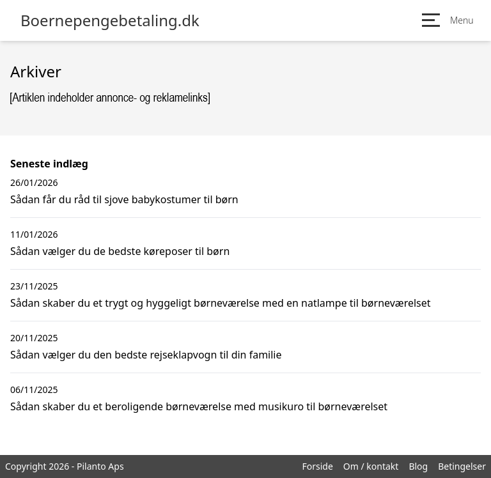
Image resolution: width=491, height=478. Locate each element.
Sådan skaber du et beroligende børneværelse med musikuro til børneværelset (198, 406)
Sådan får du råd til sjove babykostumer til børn (124, 199)
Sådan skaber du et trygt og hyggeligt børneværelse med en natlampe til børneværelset (220, 303)
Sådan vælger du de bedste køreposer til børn (120, 251)
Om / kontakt (371, 466)
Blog (418, 466)
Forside (317, 466)
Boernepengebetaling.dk (109, 20)
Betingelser (462, 466)
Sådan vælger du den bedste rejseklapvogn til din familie (146, 355)
